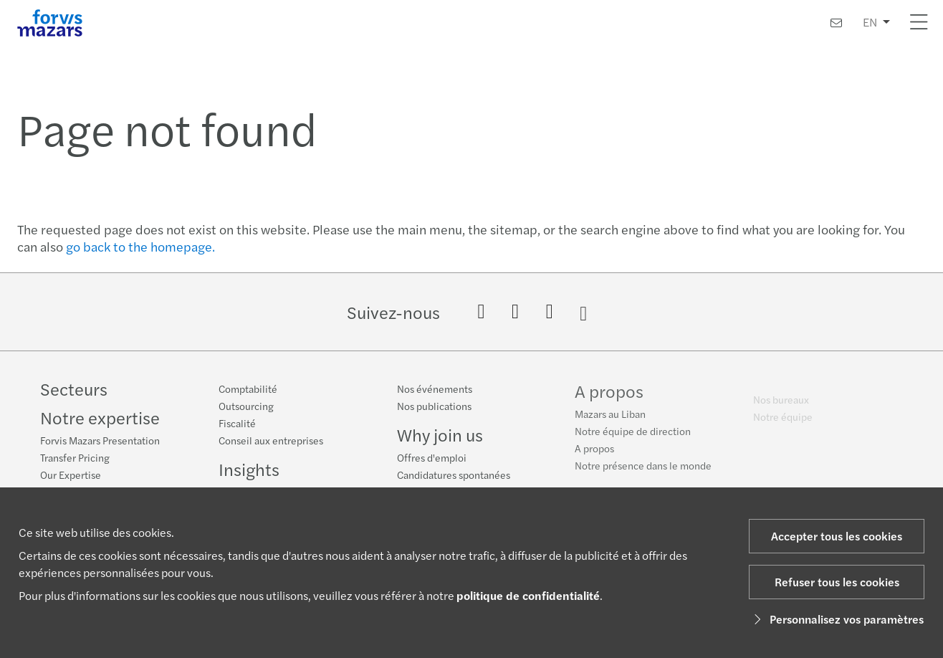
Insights (249, 469)
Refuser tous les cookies (837, 581)
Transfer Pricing (75, 457)
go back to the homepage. (140, 246)
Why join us (440, 435)
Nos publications (434, 406)
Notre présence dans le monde (643, 469)
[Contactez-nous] (836, 22)
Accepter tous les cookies (836, 536)
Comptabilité (248, 388)
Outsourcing (246, 406)
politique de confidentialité (528, 595)
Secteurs (73, 388)
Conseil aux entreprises (271, 440)
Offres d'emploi (431, 458)
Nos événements (434, 389)
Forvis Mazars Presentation (100, 440)
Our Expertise (70, 474)
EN (870, 22)
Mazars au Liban (610, 417)
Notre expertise (100, 417)
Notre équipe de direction (633, 434)
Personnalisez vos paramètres (837, 619)
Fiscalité (237, 423)
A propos (609, 394)
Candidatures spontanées (453, 475)
